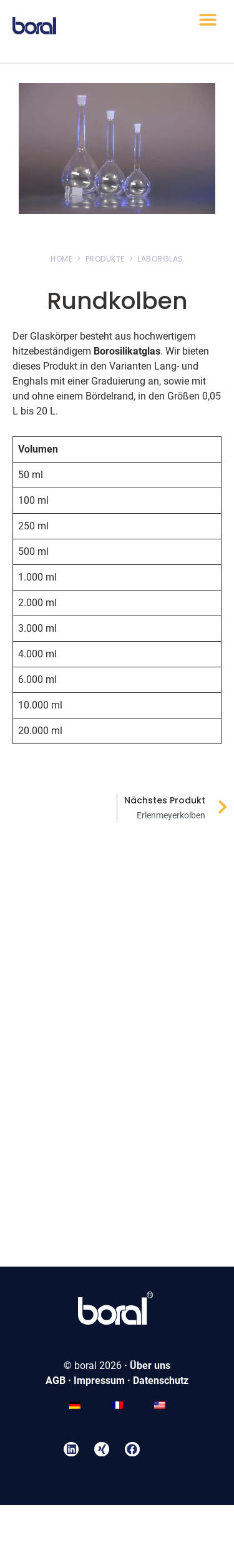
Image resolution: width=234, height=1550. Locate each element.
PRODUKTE (105, 258)
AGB (56, 1380)
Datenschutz (160, 1380)
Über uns (150, 1365)
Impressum (99, 1380)
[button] (207, 20)
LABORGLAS (160, 258)
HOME (61, 258)
